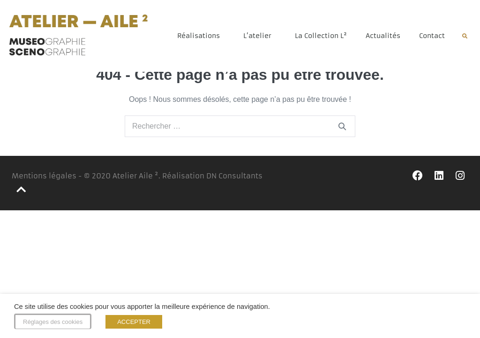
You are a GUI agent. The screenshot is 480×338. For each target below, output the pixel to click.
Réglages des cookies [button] (52, 321)
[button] (465, 36)
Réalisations (201, 35)
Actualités (383, 35)
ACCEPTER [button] (133, 321)
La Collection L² (321, 35)
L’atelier (259, 35)
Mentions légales (44, 181)
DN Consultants (234, 181)
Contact (432, 35)
